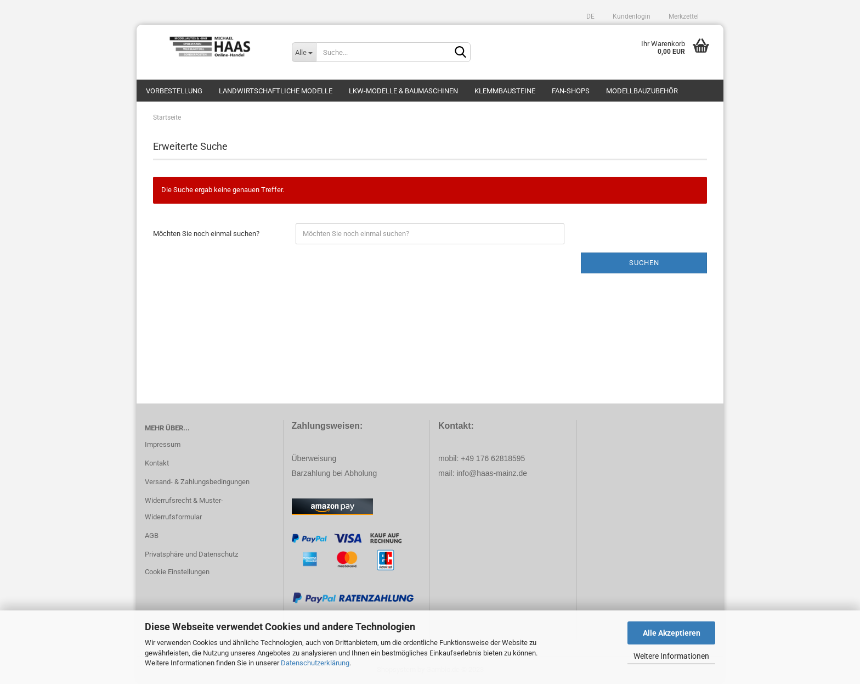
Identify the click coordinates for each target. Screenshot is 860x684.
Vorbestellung (174, 91)
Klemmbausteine (504, 91)
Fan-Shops (571, 91)
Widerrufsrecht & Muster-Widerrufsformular (184, 508)
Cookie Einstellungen (177, 572)
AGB (152, 535)
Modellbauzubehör (642, 91)
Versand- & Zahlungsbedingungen (197, 482)
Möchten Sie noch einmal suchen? (206, 233)
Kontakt (157, 463)
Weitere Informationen (671, 656)
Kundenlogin (630, 16)
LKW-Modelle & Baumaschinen (403, 91)
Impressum (162, 444)
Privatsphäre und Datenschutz (191, 554)
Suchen (644, 263)
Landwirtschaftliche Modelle (275, 91)
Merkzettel (683, 16)
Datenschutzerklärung (315, 663)
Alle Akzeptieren (671, 633)
